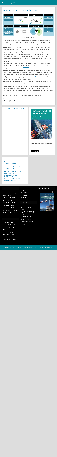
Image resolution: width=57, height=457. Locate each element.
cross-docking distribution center (36, 83)
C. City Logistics (7, 189)
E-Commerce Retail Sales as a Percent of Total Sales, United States (28, 220)
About (24, 197)
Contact (24, 204)
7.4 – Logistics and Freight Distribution (17, 117)
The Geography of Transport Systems (39, 147)
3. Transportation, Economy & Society (12, 172)
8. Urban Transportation (9, 180)
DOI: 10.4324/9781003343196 (37, 155)
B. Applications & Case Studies (10, 187)
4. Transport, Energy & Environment (12, 173)
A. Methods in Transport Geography (12, 185)
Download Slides (26, 199)
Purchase (25, 202)
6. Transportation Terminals (10, 177)
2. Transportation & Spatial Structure (12, 170)
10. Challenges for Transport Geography (12, 184)
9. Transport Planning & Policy (10, 182)
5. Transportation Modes (9, 175)
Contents (5, 115)
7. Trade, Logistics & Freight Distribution (13, 178)
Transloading (26, 74)
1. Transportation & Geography (10, 168)
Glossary (24, 201)
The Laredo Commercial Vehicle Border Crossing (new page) (27, 215)
